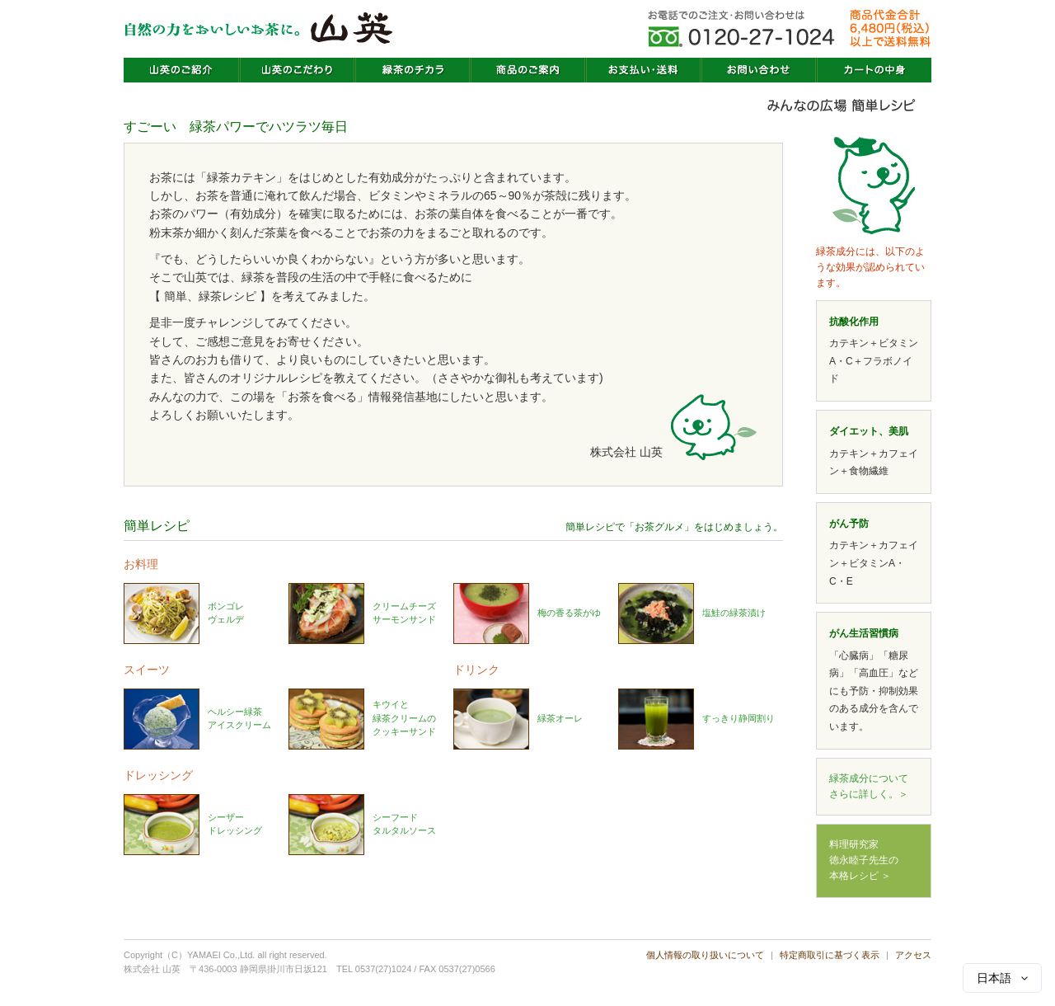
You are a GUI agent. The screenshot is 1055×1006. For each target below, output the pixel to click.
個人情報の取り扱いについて (705, 955)
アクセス (913, 955)
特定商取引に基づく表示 (829, 955)
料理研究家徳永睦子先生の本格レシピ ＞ (863, 860)
